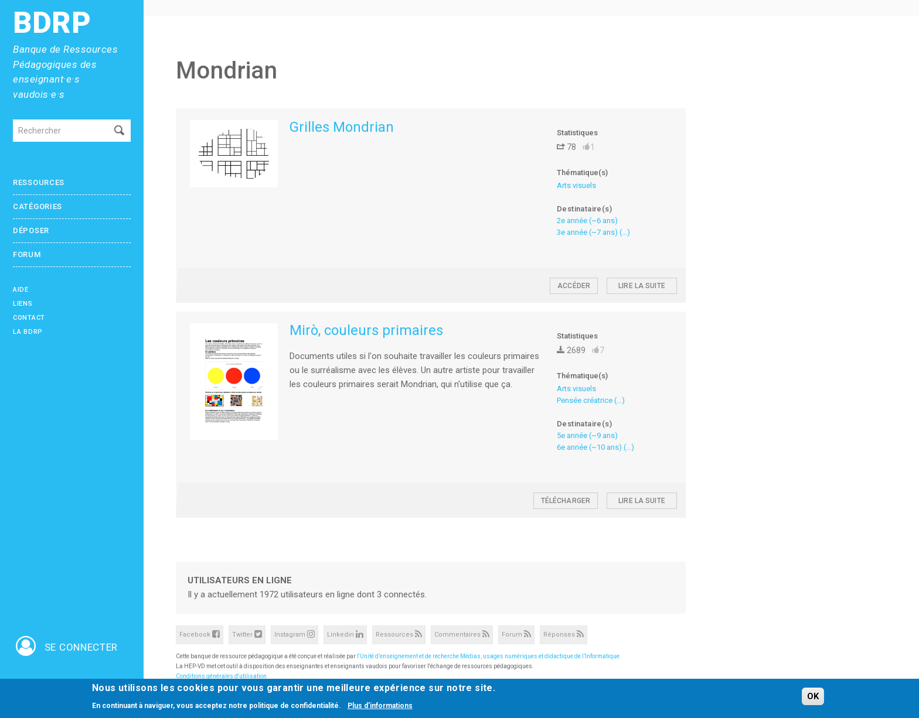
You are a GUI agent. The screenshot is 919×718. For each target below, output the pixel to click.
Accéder (573, 286)
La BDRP (28, 332)
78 (566, 147)
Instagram (294, 634)
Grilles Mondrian (342, 127)
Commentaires (461, 634)
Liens (23, 303)
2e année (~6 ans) (587, 220)
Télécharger (565, 501)
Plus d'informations (380, 706)
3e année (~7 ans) (587, 232)
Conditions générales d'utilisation (221, 676)
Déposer (31, 230)
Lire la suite (641, 286)
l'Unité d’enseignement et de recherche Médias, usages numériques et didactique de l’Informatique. (489, 656)
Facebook (199, 634)
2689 (571, 350)
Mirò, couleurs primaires (366, 330)
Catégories (37, 206)
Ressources (38, 182)
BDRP (52, 23)
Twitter (247, 634)
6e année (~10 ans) (589, 447)
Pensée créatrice (584, 400)
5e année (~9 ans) (587, 435)
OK (813, 697)
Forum (27, 254)
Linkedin (345, 634)
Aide (21, 289)
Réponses (563, 634)
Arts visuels (576, 185)
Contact (29, 318)
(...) (625, 232)
